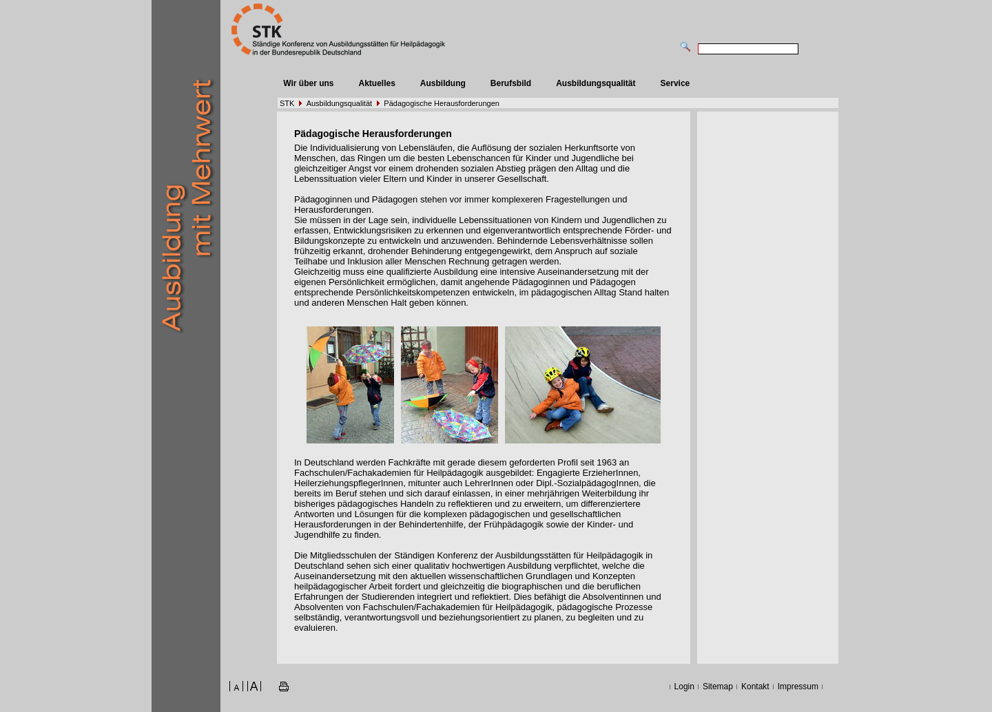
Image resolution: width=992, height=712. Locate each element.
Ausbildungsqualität (595, 83)
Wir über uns (308, 83)
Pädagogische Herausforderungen (441, 103)
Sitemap (718, 686)
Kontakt (755, 686)
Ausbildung (443, 83)
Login (684, 686)
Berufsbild (510, 83)
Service (675, 83)
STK (287, 103)
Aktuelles (376, 83)
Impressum (798, 686)
